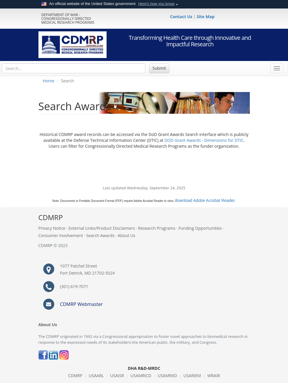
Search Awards (100, 235)
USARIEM (192, 375)
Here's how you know (156, 3)
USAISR (117, 375)
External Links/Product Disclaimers (101, 228)
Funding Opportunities (200, 228)
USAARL (96, 375)
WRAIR (213, 375)
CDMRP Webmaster (81, 304)
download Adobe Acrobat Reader (205, 200)
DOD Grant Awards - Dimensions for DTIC (204, 140)
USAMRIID (167, 375)
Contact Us (181, 16)
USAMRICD (140, 375)
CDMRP (75, 375)
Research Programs (156, 228)
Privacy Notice (51, 228)
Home (49, 81)
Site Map (205, 16)
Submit (159, 68)
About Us (126, 235)
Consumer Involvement (60, 235)
